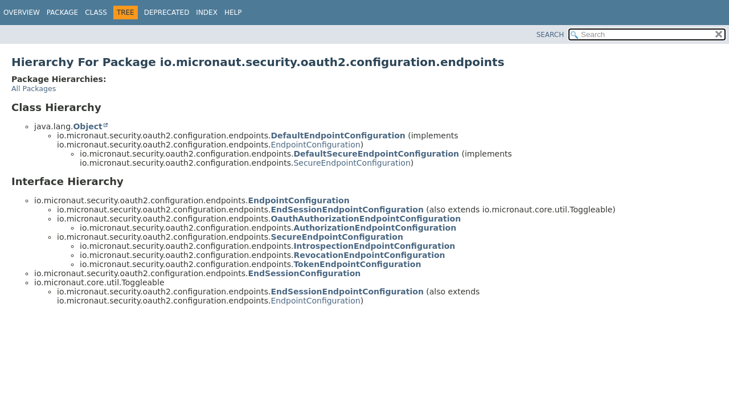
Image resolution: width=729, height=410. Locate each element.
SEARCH (550, 35)
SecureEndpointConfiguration (351, 162)
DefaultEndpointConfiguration (338, 135)
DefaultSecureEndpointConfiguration (376, 153)
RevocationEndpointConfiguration (369, 255)
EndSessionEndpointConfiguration (347, 209)
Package (62, 13)
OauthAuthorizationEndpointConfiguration (366, 218)
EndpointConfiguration (315, 144)
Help (233, 13)
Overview (21, 13)
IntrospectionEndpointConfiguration (374, 246)
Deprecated (167, 13)
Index (207, 13)
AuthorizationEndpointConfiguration (374, 227)
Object (87, 126)
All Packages (33, 88)
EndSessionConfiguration (304, 273)
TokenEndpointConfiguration (357, 264)
